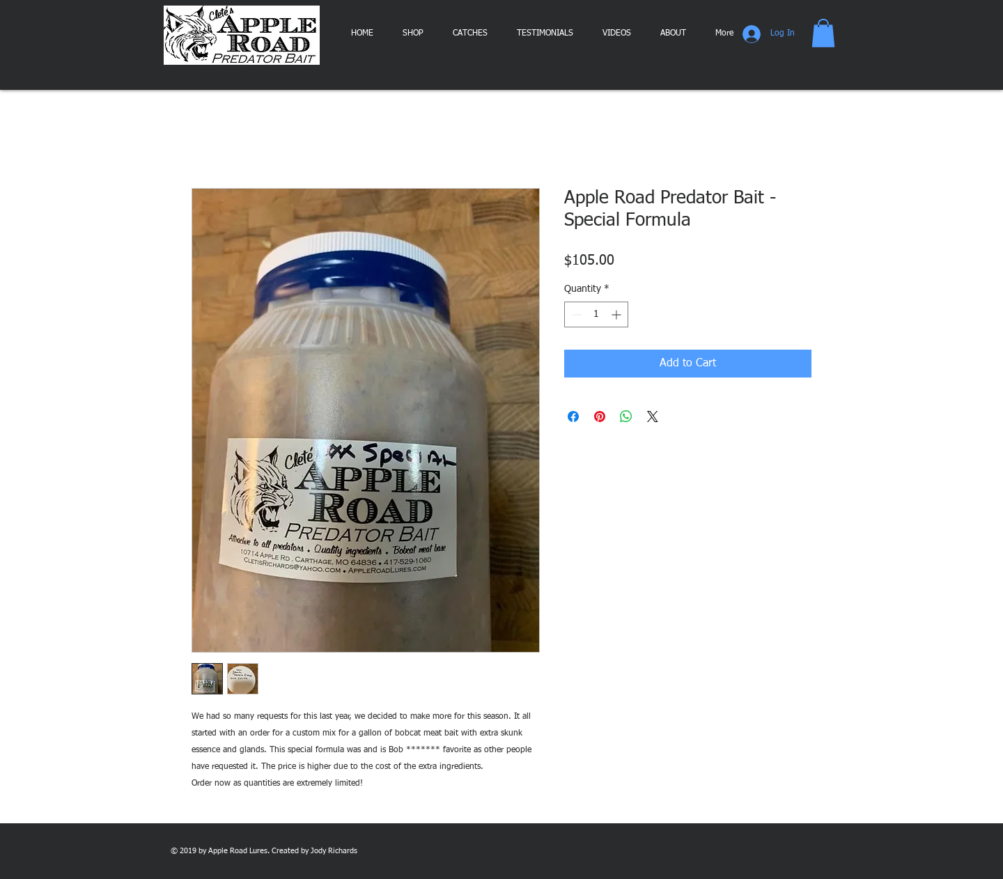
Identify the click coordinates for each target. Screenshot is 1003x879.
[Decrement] (575, 314)
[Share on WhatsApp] (626, 416)
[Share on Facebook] (573, 416)
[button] (823, 33)
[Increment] (617, 314)
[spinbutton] (596, 314)
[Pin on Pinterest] (599, 416)
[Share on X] (652, 416)
